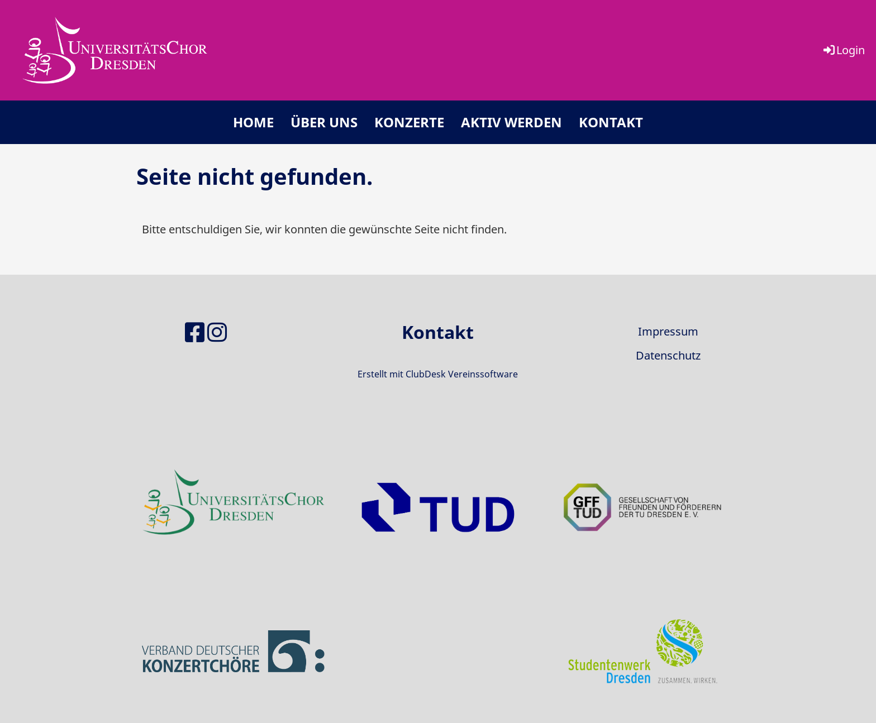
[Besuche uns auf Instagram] (217, 332)
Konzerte (409, 122)
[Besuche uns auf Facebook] (194, 332)
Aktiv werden (511, 122)
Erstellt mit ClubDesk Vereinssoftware (438, 374)
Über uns (324, 122)
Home (253, 122)
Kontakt (611, 122)
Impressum (668, 331)
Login (843, 50)
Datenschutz (668, 355)
